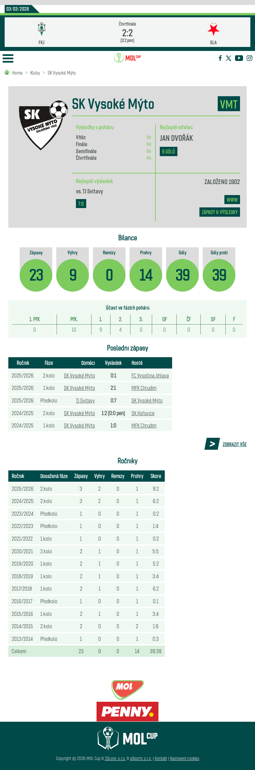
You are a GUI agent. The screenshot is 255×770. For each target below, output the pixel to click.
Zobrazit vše (235, 444)
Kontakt (161, 758)
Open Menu (8, 58)
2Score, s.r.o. (115, 758)
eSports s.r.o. (141, 758)
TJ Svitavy (93, 190)
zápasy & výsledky (220, 212)
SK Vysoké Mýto (62, 72)
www (232, 199)
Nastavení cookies (184, 758)
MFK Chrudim (143, 387)
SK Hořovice (142, 412)
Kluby (35, 72)
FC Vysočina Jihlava (150, 375)
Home (17, 72)
